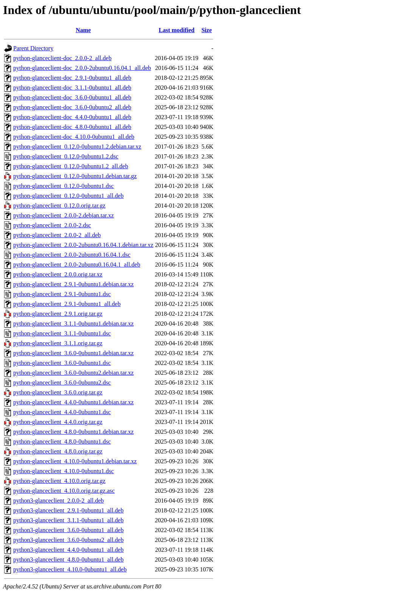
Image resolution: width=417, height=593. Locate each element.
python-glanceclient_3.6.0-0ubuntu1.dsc (62, 363)
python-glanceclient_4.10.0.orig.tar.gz (59, 481)
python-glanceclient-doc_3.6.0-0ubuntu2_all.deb (72, 107)
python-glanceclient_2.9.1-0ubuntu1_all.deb (67, 304)
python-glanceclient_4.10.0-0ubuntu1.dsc (63, 471)
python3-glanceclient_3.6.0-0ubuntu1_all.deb (68, 530)
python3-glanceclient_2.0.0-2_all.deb (58, 500)
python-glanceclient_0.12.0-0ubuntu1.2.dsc (65, 156)
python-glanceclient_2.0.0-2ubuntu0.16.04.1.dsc (71, 254)
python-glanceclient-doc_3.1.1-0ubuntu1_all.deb (72, 87)
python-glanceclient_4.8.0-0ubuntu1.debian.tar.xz (73, 431)
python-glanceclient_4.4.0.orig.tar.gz (57, 422)
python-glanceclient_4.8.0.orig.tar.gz (57, 451)
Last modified (177, 30)
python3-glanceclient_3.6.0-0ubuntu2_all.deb (68, 540)
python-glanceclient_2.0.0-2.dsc (52, 225)
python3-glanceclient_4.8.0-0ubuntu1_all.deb (68, 559)
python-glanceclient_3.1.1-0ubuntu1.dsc (62, 333)
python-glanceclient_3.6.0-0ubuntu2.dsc (62, 382)
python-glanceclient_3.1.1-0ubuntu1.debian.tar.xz (73, 323)
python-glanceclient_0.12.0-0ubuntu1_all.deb (68, 195)
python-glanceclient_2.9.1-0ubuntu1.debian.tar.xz (73, 284)
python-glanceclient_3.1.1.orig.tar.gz (57, 343)
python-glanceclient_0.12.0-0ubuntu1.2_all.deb (70, 166)
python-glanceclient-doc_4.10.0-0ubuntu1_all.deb (73, 137)
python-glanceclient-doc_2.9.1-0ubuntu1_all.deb (72, 78)
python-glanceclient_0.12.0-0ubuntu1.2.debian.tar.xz (77, 146)
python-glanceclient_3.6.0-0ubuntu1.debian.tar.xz (73, 353)
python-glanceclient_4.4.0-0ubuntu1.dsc (62, 412)
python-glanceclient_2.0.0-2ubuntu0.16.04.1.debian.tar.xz (83, 245)
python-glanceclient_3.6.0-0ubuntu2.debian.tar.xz (73, 372)
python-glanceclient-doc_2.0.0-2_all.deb (62, 58)
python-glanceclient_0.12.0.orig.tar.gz (59, 205)
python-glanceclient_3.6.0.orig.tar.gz (57, 392)
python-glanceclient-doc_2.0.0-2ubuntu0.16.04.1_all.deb (82, 68)
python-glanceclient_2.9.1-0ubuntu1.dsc (62, 294)
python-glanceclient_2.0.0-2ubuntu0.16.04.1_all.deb (76, 264)
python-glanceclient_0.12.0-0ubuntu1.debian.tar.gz (75, 176)
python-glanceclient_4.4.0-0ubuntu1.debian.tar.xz (73, 402)
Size (207, 30)
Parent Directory (33, 48)
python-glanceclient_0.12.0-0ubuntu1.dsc (63, 186)
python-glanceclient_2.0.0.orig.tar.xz (57, 274)
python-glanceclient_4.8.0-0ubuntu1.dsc (62, 441)
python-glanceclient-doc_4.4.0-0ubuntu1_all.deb (72, 117)
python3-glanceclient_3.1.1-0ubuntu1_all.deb (68, 520)
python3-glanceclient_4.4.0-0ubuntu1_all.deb (68, 549)
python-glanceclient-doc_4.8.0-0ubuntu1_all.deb (72, 127)
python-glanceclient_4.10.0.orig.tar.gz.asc (64, 490)
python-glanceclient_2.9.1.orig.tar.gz (57, 313)
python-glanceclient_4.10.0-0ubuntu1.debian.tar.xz (75, 461)
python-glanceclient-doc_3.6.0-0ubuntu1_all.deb (72, 97)
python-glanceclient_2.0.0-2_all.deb (57, 235)
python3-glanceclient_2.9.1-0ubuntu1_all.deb (68, 510)
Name (83, 30)
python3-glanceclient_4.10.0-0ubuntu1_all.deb (70, 569)
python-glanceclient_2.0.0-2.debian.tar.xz (63, 215)
